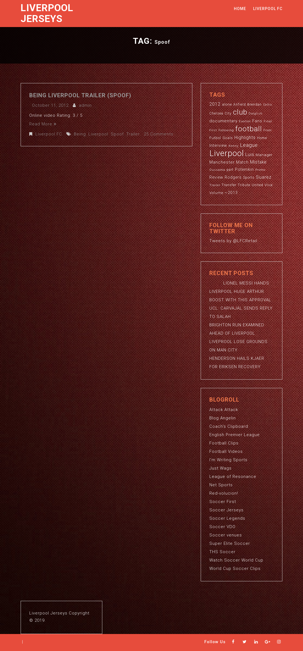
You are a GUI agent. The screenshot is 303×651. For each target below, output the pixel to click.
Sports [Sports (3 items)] (248, 177)
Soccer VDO (222, 526)
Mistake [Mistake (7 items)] (258, 162)
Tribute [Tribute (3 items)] (244, 185)
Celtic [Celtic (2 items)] (267, 104)
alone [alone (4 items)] (227, 104)
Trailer (133, 134)
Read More (43, 124)
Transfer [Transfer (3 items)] (229, 185)
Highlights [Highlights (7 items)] (245, 137)
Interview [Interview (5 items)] (218, 145)
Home (240, 8)
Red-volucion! (223, 493)
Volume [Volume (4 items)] (216, 193)
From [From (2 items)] (267, 130)
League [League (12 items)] (249, 145)
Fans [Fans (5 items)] (257, 121)
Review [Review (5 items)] (216, 177)
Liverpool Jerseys (47, 13)
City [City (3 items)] (228, 113)
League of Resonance (232, 476)
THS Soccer (222, 551)
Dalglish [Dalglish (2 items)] (256, 113)
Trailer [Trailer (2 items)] (214, 185)
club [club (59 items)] (240, 112)
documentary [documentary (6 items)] (223, 120)
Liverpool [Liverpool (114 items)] (226, 153)
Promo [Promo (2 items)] (260, 170)
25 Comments (158, 134)
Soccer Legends (227, 518)
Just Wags (220, 468)
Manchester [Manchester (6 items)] (222, 162)
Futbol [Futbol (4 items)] (215, 138)
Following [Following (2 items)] (226, 130)
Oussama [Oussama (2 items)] (217, 170)
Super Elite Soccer (229, 543)
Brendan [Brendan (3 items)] (254, 104)
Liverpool (98, 134)
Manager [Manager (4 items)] (264, 155)
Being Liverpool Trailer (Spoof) (80, 95)
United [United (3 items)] (257, 185)
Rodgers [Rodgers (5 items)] (233, 177)
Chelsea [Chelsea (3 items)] (216, 113)
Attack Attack (223, 409)
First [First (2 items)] (213, 130)
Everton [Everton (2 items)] (245, 121)
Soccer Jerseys (226, 509)
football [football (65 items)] (248, 128)
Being (80, 134)
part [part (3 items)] (230, 170)
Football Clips (224, 443)
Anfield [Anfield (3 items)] (239, 104)
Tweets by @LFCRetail (233, 240)
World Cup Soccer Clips (235, 568)
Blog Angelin (222, 418)
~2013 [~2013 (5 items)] (231, 192)
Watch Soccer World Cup (236, 560)
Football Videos (226, 451)
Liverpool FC (267, 8)
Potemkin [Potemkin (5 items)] (244, 169)
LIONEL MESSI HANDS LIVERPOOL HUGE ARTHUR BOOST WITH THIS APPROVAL (240, 291)
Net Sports (221, 484)
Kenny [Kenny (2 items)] (234, 146)
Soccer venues (225, 535)
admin (85, 105)
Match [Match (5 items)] (242, 162)
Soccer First (222, 501)
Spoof (117, 134)
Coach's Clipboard (228, 426)
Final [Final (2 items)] (268, 121)
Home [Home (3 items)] (262, 138)
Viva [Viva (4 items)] (269, 185)
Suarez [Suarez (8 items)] (264, 177)
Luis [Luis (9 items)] (249, 154)
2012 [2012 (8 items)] (214, 104)
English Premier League (234, 434)
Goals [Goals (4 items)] (227, 138)
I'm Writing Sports (228, 459)
